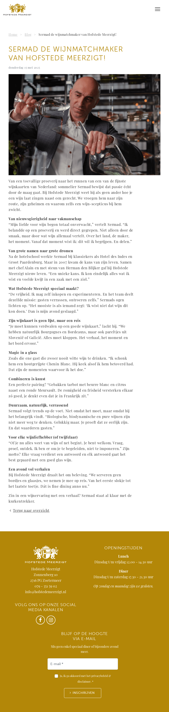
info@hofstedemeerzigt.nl (45, 592)
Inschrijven (84, 693)
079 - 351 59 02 (46, 586)
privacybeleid (99, 676)
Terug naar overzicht (29, 511)
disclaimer (84, 681)
